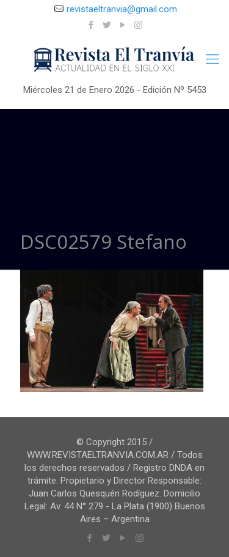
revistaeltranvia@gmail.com (122, 9)
